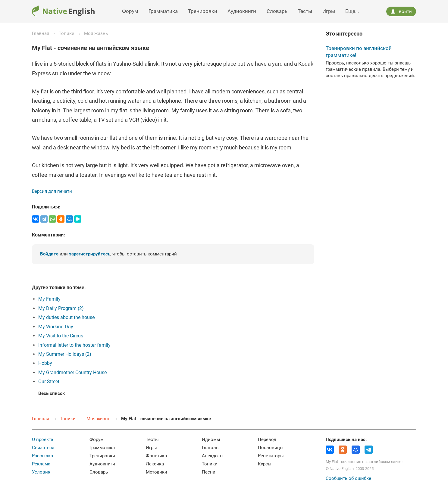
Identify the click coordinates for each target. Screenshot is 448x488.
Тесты (305, 11)
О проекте (42, 439)
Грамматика (163, 11)
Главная (40, 33)
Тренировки (202, 11)
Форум (130, 11)
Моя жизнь (96, 33)
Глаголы (211, 447)
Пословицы (271, 447)
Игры (328, 11)
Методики (156, 472)
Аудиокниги (241, 11)
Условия (41, 472)
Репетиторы (271, 455)
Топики (66, 33)
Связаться (43, 447)
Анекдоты (213, 455)
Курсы (264, 464)
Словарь (277, 11)
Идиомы (211, 439)
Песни (208, 472)
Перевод (267, 439)
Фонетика (156, 455)
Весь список (51, 393)
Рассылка (42, 455)
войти (401, 11)
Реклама (41, 464)
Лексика (155, 464)
